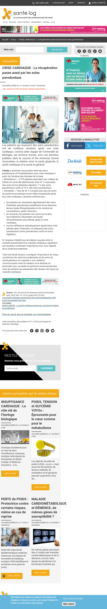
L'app (71, 3)
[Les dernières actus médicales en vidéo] (85, 230)
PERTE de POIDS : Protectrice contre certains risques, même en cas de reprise (15, 507)
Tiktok (95, 50)
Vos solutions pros (96, 184)
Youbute (100, 50)
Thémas (81, 3)
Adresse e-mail (12, 363)
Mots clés (9, 49)
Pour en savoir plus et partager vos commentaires (26, 314)
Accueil (5, 39)
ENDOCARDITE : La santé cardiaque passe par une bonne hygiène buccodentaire (30, 306)
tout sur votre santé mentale (96, 160)
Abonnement (36, 22)
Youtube (52, 330)
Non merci (68, 604)
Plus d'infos (37, 602)
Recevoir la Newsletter (85, 139)
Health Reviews (23, 22)
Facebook (79, 50)
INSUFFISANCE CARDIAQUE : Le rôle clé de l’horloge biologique (13, 410)
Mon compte (98, 3)
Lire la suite (10, 473)
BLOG (53, 22)
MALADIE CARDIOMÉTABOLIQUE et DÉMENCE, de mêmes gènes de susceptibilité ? (48, 507)
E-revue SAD (59, 3)
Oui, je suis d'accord (73, 598)
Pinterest (89, 50)
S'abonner (47, 368)
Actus (5, 22)
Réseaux (46, 22)
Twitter (84, 50)
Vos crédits (96, 172)
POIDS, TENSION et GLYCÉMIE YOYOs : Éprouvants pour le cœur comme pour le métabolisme (44, 415)
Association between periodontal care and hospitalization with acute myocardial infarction (29, 299)
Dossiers (12, 22)
